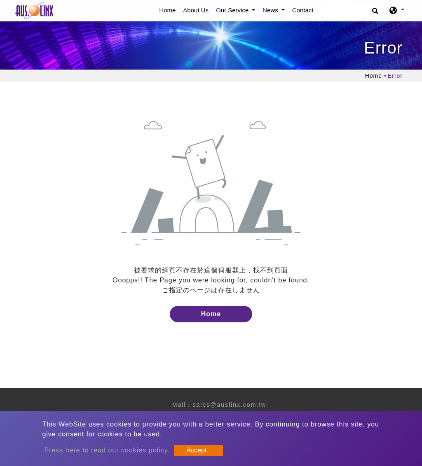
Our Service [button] (233, 10)
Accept (196, 450)
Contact (303, 10)
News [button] (271, 10)
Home (169, 9)
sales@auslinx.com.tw (229, 404)
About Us (196, 10)
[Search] (353, 11)
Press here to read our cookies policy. (107, 450)
